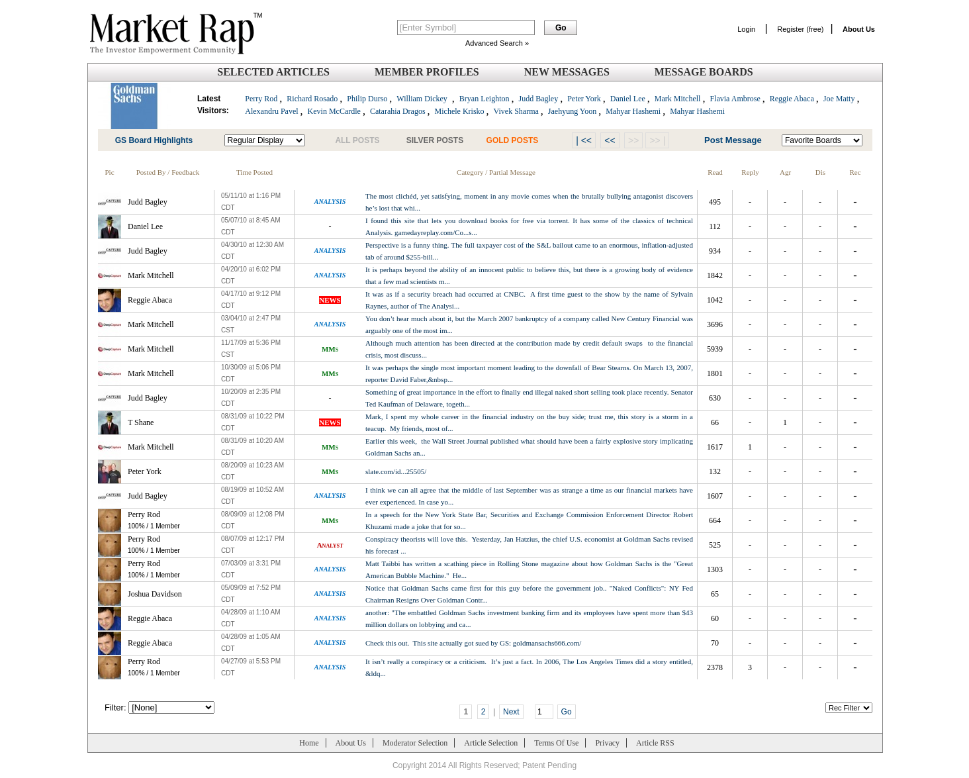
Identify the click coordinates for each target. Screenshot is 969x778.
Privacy (607, 743)
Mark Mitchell (678, 98)
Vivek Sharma (516, 111)
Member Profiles (427, 71)
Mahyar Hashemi (633, 111)
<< (609, 140)
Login (746, 29)
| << (584, 140)
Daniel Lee (627, 98)
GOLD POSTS (512, 140)
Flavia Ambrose (735, 98)
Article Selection (491, 743)
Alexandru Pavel (271, 111)
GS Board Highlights (154, 140)
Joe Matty (839, 98)
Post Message (733, 140)
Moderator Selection (415, 743)
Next (511, 711)
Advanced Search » (497, 43)
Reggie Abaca (792, 98)
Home (308, 743)
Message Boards (704, 71)
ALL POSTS (357, 140)
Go (566, 711)
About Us (351, 743)
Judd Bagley (538, 98)
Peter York (584, 98)
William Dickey (421, 98)
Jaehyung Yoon (572, 111)
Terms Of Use (556, 743)
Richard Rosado (312, 98)
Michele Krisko (459, 111)
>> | (657, 140)
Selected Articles (273, 71)
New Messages (567, 71)
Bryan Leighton (484, 98)
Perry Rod (261, 98)
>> (633, 140)
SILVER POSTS (434, 140)
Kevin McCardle (334, 111)
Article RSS (655, 743)
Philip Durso (367, 98)
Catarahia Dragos (398, 111)
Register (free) (800, 29)
